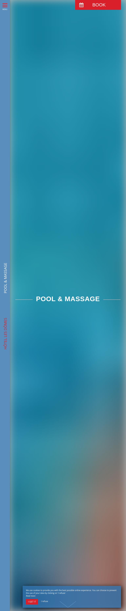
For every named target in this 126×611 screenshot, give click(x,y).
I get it (32, 601)
